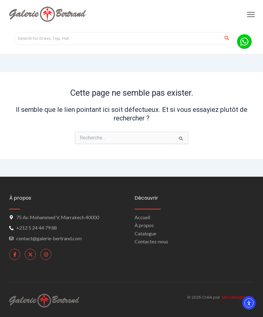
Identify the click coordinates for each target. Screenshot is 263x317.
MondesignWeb (238, 297)
